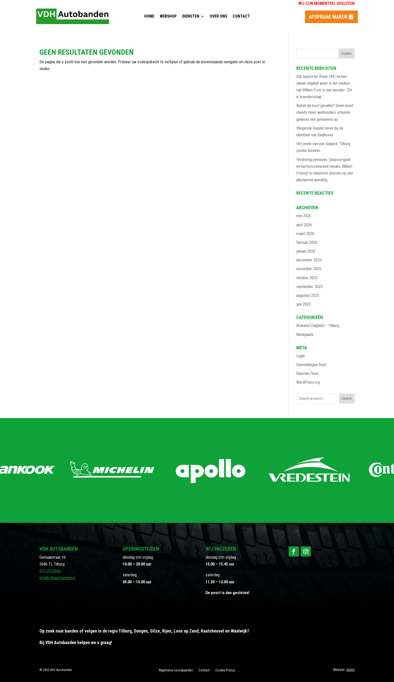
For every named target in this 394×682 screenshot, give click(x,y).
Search (347, 398)
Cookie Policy (225, 670)
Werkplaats (305, 334)
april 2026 (304, 224)
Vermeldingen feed (311, 364)
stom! (350, 670)
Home (149, 16)
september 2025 (309, 286)
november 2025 (308, 268)
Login (300, 356)
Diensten (190, 16)
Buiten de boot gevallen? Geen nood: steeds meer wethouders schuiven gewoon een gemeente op (325, 112)
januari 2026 (305, 251)
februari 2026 (306, 242)
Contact (241, 16)
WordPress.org (308, 382)
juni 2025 (303, 304)
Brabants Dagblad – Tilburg (317, 325)
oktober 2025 (307, 277)
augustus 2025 (307, 295)
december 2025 (309, 260)
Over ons (218, 16)
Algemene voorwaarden (176, 670)
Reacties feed (307, 373)
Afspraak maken (328, 17)
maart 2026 (305, 233)
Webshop (168, 16)
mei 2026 (303, 215)
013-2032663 (50, 571)
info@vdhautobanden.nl (57, 578)
